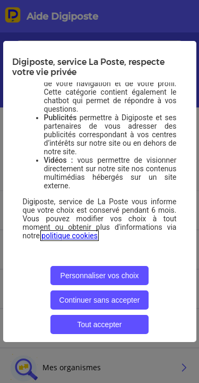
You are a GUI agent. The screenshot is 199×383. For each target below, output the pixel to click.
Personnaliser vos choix (99, 275)
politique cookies (69, 235)
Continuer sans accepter (99, 300)
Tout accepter (99, 324)
